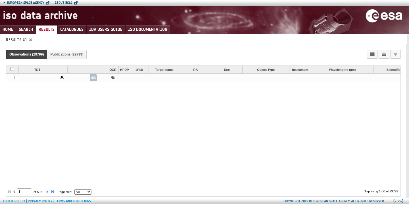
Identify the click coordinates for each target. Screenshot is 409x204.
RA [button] (195, 69)
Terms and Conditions (73, 201)
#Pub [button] (139, 69)
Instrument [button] (300, 69)
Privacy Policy (40, 201)
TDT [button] (37, 69)
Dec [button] (226, 69)
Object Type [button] (266, 69)
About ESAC (63, 3)
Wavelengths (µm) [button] (342, 69)
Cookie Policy (14, 201)
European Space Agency (23, 3)
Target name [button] (164, 69)
